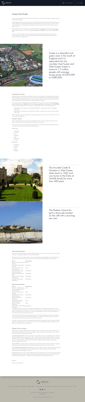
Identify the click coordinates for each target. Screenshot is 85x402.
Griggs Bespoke (23, 386)
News (71, 386)
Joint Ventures (48, 386)
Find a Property (15, 386)
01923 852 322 (42, 394)
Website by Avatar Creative (47, 397)
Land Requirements (56, 386)
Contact (74, 386)
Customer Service (65, 386)
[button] (6, 3)
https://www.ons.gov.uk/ (17, 362)
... (12, 365)
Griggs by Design (31, 386)
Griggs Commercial (40, 386)
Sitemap (40, 397)
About (10, 386)
